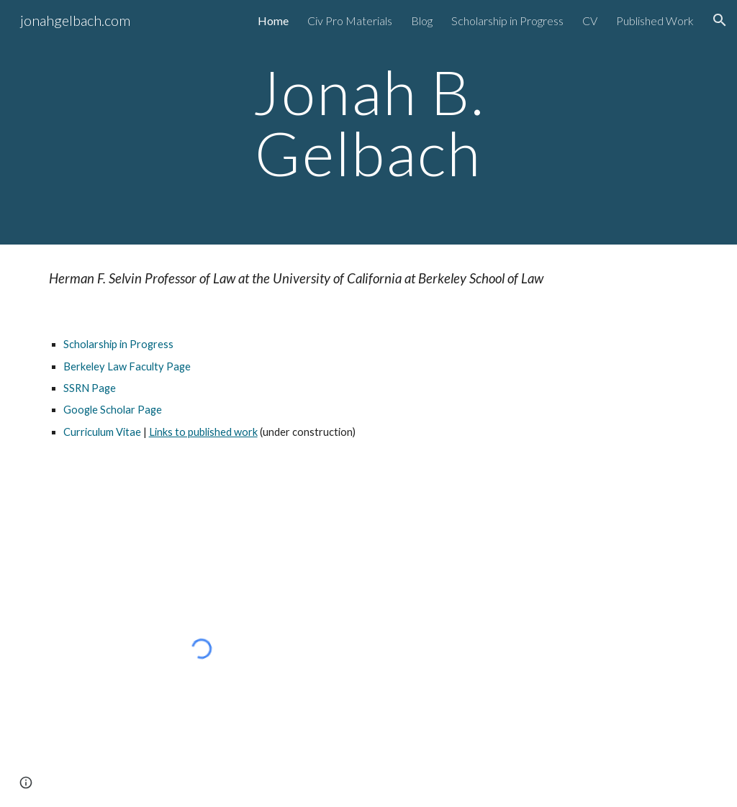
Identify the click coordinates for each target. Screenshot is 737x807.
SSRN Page (89, 388)
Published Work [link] (655, 20)
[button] (719, 20)
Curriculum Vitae (102, 432)
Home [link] (273, 20)
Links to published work (203, 432)
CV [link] (589, 20)
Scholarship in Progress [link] (507, 20)
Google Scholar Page (112, 410)
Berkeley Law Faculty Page (127, 366)
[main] (368, 122)
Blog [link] (422, 20)
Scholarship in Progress (118, 344)
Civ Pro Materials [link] (349, 20)
